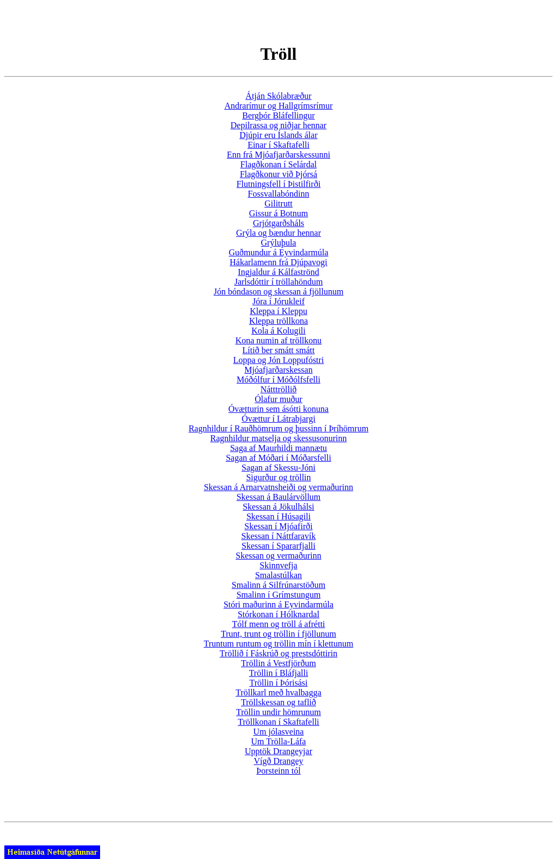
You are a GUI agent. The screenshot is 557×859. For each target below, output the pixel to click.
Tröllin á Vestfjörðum (278, 663)
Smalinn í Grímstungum (279, 594)
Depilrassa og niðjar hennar (278, 125)
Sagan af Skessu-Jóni (278, 467)
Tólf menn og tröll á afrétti (278, 624)
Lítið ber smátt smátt (279, 350)
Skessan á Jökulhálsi (278, 506)
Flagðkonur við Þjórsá (278, 174)
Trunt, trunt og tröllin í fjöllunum (278, 633)
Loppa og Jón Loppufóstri (278, 360)
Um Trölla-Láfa (278, 741)
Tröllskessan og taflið (278, 702)
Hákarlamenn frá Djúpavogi (278, 262)
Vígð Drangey (278, 761)
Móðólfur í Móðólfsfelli (278, 379)
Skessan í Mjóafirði (278, 526)
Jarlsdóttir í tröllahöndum (278, 281)
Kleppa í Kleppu (278, 311)
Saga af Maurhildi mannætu (278, 448)
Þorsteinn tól (278, 770)
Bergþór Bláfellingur (278, 115)
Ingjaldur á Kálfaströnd (278, 272)
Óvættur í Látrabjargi (278, 418)
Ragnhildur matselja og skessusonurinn (278, 438)
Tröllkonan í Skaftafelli (278, 721)
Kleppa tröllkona (278, 320)
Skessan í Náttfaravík (279, 536)
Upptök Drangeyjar (278, 751)
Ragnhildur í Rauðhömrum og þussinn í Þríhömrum (279, 428)
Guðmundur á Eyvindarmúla (278, 252)
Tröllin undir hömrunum (278, 712)
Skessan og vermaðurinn (278, 555)
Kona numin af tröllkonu (279, 340)
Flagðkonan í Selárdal (278, 164)
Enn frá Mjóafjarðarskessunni (278, 154)
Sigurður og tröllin (278, 477)
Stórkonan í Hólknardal (278, 614)
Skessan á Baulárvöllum (279, 496)
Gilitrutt (278, 203)
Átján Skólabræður (278, 96)
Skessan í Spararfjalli (278, 545)
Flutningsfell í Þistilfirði (279, 184)
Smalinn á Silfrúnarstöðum (278, 585)
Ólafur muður (278, 399)
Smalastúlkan (278, 575)
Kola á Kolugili (278, 330)
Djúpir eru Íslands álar (278, 135)
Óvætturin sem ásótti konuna (278, 408)
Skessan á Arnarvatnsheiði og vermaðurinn (279, 487)
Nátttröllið (279, 389)
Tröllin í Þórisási (279, 682)
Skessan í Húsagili (278, 516)
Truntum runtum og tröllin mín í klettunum (279, 643)
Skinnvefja (278, 565)
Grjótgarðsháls (278, 223)
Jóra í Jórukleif (278, 301)
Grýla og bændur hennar (278, 232)
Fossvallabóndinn (279, 193)
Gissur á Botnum (278, 213)
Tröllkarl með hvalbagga (278, 692)
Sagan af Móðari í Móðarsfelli (278, 457)
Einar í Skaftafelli (278, 144)
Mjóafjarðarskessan (278, 369)
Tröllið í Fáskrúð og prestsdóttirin (278, 653)
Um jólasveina (278, 731)
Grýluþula (278, 242)
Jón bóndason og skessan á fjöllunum (279, 291)
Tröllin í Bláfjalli (278, 673)
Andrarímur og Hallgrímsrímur (278, 105)
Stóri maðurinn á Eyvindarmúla (278, 604)
